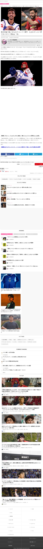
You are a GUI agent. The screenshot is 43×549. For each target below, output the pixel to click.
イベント (10, 530)
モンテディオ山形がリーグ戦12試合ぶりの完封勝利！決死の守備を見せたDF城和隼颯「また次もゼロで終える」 (21, 482)
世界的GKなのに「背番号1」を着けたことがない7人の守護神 (20, 242)
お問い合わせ (33, 545)
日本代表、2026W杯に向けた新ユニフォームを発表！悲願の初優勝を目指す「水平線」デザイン (10, 290)
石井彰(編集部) (10, 262)
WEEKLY (19, 234)
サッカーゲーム (10, 534)
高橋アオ (4, 485)
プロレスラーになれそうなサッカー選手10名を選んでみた (19, 187)
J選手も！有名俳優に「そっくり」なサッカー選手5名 (18, 199)
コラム (10, 512)
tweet (21, 154)
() (4, 179)
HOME (2, 6)
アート (32, 530)
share (7, 154)
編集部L (4, 359)
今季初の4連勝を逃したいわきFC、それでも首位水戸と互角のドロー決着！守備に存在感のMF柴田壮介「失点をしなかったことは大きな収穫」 (21, 390)
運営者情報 (10, 545)
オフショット (10, 523)
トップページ (10, 538)
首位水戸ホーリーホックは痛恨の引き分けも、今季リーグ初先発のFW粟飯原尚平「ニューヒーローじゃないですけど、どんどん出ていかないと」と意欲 (20, 409)
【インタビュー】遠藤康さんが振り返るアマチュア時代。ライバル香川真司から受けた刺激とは (10, 331)
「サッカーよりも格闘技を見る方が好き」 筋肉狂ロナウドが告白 (21, 204)
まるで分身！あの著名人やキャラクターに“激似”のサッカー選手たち (21, 193)
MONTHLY (32, 234)
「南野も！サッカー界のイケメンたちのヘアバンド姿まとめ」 (20, 248)
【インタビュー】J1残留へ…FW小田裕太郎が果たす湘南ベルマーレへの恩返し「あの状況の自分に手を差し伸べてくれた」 (10, 310)
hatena (35, 154)
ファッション (32, 527)
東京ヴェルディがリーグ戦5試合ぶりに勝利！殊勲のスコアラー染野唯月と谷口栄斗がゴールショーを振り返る (21, 427)
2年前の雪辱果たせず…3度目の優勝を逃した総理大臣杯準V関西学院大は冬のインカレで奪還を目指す (21, 463)
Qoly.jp (15, 548)
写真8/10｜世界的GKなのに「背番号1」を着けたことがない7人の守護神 (22, 254)
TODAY (7, 234)
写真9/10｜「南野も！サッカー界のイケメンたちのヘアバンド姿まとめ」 (22, 266)
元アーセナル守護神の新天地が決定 (10, 361)
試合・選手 (5, 387)
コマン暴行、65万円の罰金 (9, 352)
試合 (2, 387)
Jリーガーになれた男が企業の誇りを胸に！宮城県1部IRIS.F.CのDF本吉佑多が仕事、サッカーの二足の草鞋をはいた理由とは (21, 445)
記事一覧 (38, 45)
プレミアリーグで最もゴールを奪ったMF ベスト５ (14, 370)
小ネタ (10, 6)
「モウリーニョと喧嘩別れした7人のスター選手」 (17, 236)
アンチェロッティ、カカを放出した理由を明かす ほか (14, 356)
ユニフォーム (32, 523)
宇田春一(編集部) (5, 394)
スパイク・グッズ (10, 527)
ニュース (5, 6)
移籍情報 (10, 516)
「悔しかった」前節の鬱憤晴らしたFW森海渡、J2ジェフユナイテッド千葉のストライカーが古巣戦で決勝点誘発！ (21, 500)
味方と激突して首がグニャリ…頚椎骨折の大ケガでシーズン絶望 (17, 365)
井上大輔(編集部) (13, 39)
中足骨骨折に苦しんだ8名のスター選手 (15, 260)
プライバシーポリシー (32, 538)
